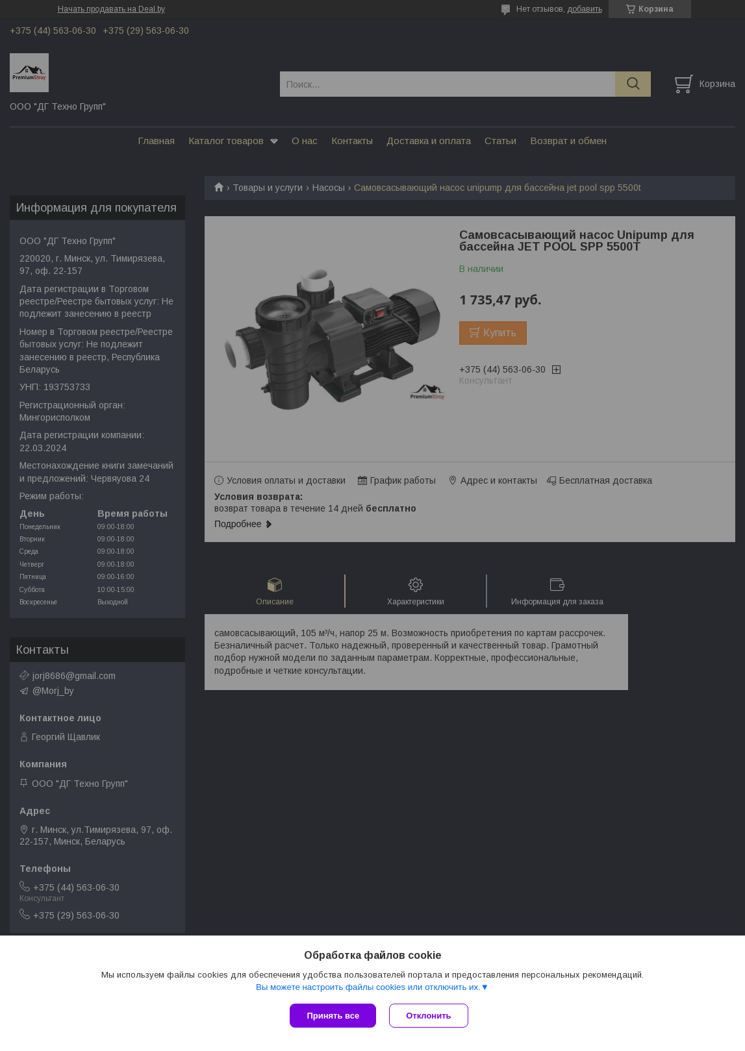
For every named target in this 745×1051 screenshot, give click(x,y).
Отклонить (428, 1015)
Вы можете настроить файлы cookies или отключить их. (368, 987)
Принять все (333, 1015)
